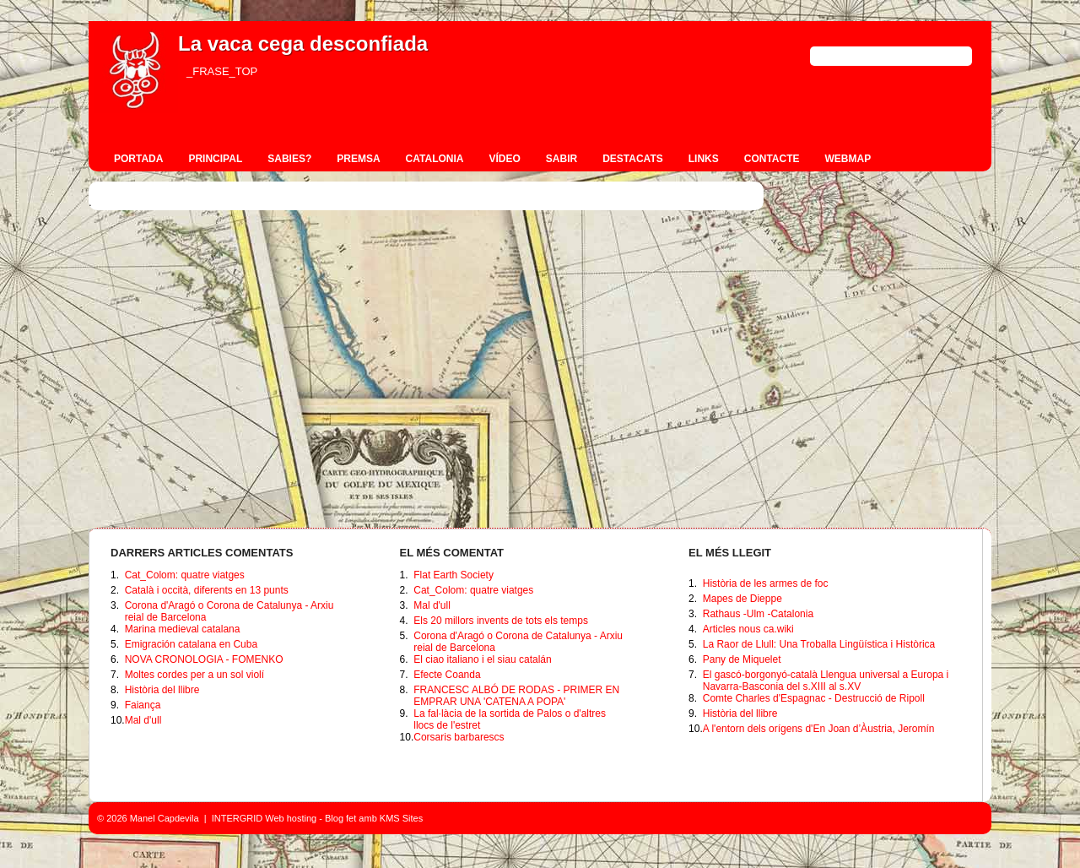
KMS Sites (401, 818)
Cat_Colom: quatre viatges (185, 575)
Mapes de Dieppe (742, 599)
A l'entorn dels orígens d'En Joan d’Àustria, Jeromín (819, 729)
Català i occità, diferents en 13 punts (207, 590)
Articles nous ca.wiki (748, 629)
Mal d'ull (143, 720)
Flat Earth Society (453, 575)
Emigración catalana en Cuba (191, 644)
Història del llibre (162, 690)
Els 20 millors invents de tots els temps (500, 621)
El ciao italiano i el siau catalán (482, 659)
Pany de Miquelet (742, 659)
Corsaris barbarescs (458, 737)
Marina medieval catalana (182, 629)
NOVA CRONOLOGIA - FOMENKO (204, 659)
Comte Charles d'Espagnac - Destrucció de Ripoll (814, 698)
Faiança (143, 705)
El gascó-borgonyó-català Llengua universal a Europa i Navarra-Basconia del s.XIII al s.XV (826, 680)
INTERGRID (237, 818)
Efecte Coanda (446, 675)
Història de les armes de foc (766, 583)
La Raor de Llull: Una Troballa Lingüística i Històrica (819, 644)
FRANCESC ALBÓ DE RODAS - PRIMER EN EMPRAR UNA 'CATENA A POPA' (516, 696)
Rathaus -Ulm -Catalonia (758, 614)
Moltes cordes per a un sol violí (194, 675)
